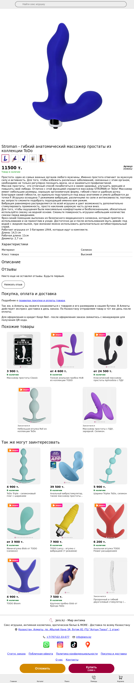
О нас (59, 659)
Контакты (72, 659)
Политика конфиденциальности (77, 653)
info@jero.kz (83, 637)
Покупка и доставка (114, 653)
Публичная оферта (41, 653)
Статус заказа (16, 653)
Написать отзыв (13, 284)
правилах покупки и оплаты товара (42, 300)
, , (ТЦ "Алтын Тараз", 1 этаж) (68, 629)
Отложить (42, 668)
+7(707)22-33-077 (57, 637)
